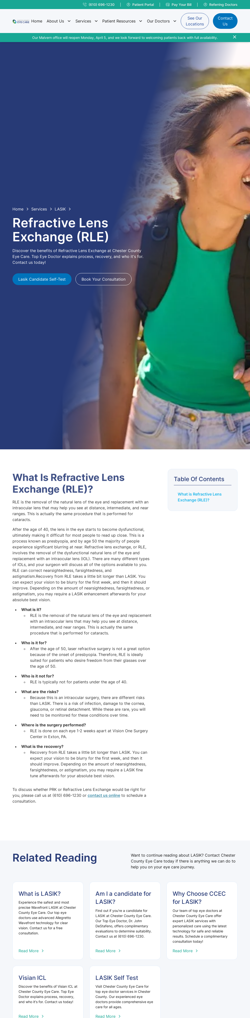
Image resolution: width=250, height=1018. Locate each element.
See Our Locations (195, 21)
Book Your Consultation (103, 279)
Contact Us (225, 21)
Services (83, 21)
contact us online (104, 807)
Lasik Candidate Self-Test (42, 279)
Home (36, 21)
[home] (20, 21)
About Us (55, 21)
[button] (58, 21)
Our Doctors (158, 21)
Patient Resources (118, 21)
